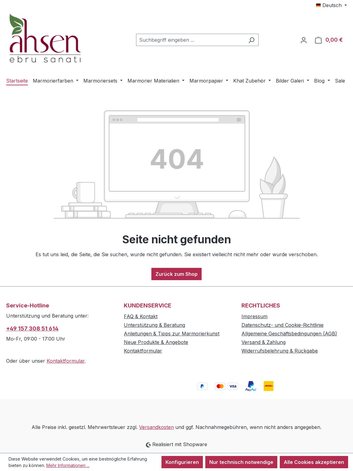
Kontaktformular (66, 361)
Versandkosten (156, 427)
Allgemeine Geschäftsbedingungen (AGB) (289, 333)
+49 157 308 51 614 (32, 328)
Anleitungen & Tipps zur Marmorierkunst (171, 333)
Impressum (254, 316)
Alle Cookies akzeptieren (314, 462)
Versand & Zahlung (263, 342)
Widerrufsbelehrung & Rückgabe (279, 351)
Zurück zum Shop (176, 274)
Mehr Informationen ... (67, 465)
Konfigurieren (182, 462)
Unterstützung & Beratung (154, 325)
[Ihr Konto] (303, 40)
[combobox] (190, 40)
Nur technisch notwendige (241, 462)
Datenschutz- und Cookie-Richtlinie (282, 325)
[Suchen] (251, 40)
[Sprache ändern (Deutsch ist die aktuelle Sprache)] (331, 5)
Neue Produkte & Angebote (156, 342)
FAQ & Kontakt (141, 316)
